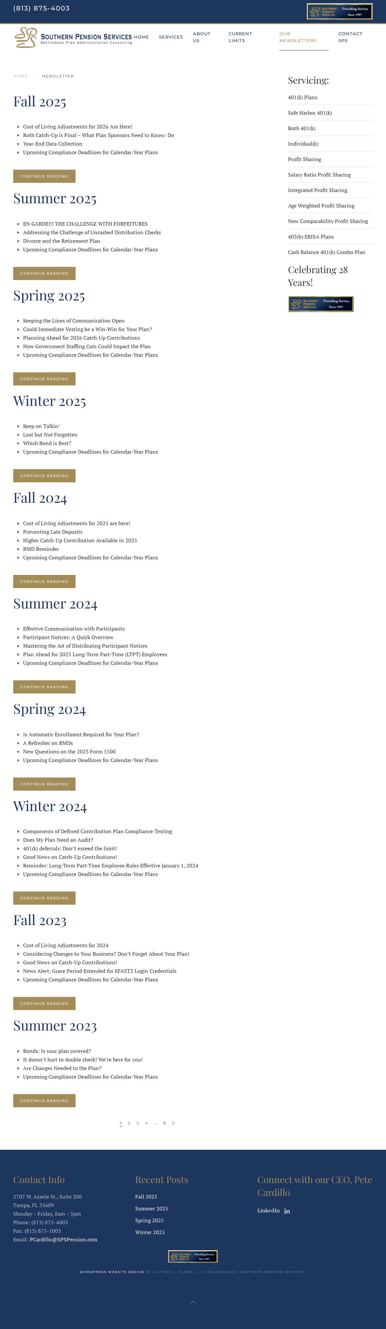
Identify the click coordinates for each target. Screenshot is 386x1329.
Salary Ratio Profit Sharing (319, 174)
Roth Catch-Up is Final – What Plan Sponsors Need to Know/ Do (98, 135)
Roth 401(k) (301, 128)
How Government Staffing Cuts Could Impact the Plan (87, 346)
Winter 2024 (50, 805)
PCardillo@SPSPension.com (63, 1239)
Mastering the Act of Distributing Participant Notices (85, 645)
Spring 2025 (49, 295)
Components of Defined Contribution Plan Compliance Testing (97, 831)
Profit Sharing (304, 159)
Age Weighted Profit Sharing (321, 205)
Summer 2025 (54, 197)
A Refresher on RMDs (48, 743)
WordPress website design (112, 1272)
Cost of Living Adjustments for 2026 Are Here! (77, 126)
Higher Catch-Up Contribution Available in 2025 (80, 540)
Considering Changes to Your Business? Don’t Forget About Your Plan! (106, 953)
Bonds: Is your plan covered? (57, 1051)
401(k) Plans (302, 97)
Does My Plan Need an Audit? (58, 839)
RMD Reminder (41, 548)
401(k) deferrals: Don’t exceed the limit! (70, 848)
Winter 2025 (49, 400)
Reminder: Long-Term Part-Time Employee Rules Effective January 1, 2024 (110, 865)
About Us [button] (202, 37)
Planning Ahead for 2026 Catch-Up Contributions (81, 337)
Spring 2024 (49, 708)
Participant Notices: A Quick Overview (68, 637)
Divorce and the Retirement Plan (61, 240)
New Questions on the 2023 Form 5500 (69, 751)
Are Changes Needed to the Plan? (62, 1068)
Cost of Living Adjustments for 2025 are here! (76, 523)
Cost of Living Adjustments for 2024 (66, 945)
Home (141, 37)
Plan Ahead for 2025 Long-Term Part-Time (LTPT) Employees (95, 654)
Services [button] (171, 37)
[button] (193, 1302)
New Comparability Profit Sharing (328, 221)
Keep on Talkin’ (41, 426)
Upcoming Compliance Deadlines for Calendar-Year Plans (90, 152)
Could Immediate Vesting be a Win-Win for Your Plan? (87, 329)
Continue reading (44, 176)
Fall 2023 (40, 919)
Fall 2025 (39, 101)
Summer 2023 (55, 1025)
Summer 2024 (55, 603)
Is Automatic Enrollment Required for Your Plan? (81, 734)
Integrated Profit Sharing (317, 190)
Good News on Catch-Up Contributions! (70, 857)
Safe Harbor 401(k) (310, 112)
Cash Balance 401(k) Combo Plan (327, 252)
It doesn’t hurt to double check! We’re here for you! (83, 1059)
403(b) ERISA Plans (311, 236)
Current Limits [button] (240, 37)
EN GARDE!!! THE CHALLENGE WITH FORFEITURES (85, 223)
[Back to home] (73, 37)
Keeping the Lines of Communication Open (74, 320)
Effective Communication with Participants (74, 628)
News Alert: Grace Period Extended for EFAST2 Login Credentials (100, 971)
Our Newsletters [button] (298, 37)
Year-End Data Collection (52, 143)
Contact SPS (350, 37)
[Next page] (173, 1123)
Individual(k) (303, 143)
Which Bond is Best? (47, 443)
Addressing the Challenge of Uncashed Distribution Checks (92, 232)
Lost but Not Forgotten (50, 434)
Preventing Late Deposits (52, 531)
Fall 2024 (40, 497)
